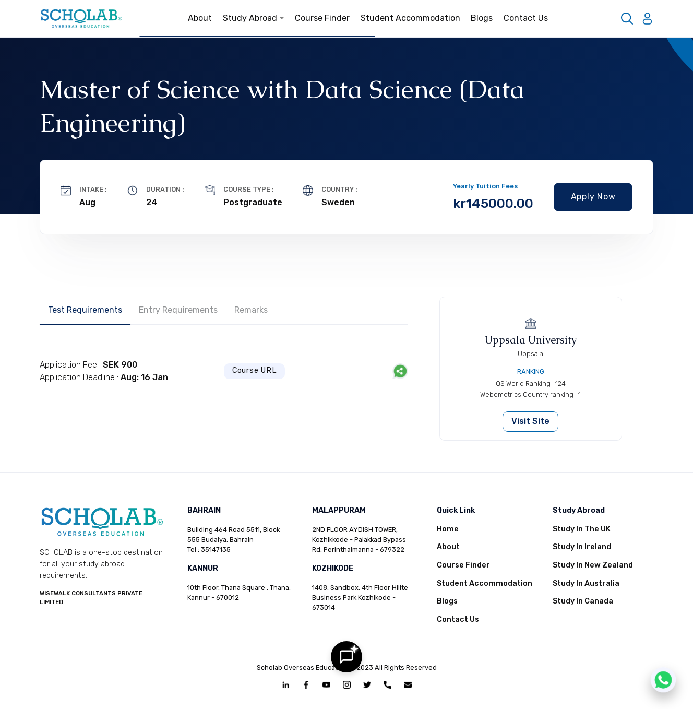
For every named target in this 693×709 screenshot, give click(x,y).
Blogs (482, 18)
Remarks (251, 310)
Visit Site (530, 421)
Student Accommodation (410, 18)
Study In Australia (586, 583)
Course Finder (322, 18)
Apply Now (593, 197)
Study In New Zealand (593, 565)
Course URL (254, 370)
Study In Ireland (582, 546)
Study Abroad (253, 18)
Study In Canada (583, 601)
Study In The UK (582, 529)
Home (448, 529)
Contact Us (526, 18)
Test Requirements (85, 310)
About (200, 18)
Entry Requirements (178, 310)
